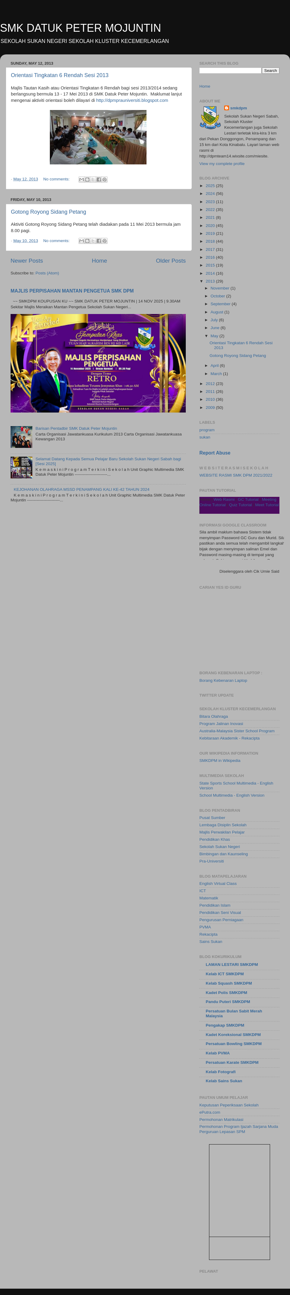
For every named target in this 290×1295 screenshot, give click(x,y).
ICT (202, 891)
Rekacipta (208, 934)
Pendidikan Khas (214, 839)
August (217, 312)
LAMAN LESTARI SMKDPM (232, 964)
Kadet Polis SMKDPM (226, 992)
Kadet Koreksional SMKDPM (233, 1034)
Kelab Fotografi (221, 1072)
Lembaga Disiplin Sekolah (222, 825)
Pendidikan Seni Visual (220, 912)
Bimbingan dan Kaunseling (223, 854)
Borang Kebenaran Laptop (223, 680)
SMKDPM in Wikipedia (219, 760)
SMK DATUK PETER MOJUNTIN (80, 28)
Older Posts (171, 260)
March (217, 373)
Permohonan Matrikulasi (221, 1119)
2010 (211, 399)
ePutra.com (209, 1112)
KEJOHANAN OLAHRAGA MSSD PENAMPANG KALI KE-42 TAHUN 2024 (81, 489)
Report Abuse (214, 452)
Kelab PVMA (218, 1053)
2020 (211, 225)
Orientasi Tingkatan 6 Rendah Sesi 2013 (59, 75)
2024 (211, 193)
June (216, 327)
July (215, 320)
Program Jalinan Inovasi (221, 723)
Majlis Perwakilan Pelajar (222, 832)
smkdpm (238, 108)
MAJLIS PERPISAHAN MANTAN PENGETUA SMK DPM (72, 290)
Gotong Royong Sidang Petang (48, 212)
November (220, 288)
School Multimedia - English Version (231, 795)
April (215, 365)
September (221, 304)
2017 (211, 249)
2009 (211, 407)
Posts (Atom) (47, 273)
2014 (211, 273)
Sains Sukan (210, 941)
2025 (211, 185)
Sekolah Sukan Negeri (219, 846)
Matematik (208, 898)
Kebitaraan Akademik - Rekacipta (229, 738)
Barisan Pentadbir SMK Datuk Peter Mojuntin (76, 428)
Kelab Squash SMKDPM (229, 983)
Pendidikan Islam (214, 905)
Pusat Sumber (212, 817)
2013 (211, 281)
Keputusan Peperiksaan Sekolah (229, 1105)
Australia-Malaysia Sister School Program (237, 731)
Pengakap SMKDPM (225, 1025)
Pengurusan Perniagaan (221, 920)
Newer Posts (27, 260)
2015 (211, 265)
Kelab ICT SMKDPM (225, 974)
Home (99, 260)
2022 (211, 209)
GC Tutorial (248, 499)
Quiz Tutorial (240, 505)
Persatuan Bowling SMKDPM (234, 1043)
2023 (211, 201)
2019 (211, 233)
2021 (211, 217)
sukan (204, 437)
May (215, 336)
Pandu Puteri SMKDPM (228, 1001)
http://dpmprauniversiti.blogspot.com (132, 100)
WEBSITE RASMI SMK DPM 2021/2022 (235, 475)
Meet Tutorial (267, 505)
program (206, 430)
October (218, 296)
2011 (211, 391)
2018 (211, 241)
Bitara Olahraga (213, 716)
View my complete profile (222, 163)
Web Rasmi (224, 499)
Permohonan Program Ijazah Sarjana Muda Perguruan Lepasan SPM (238, 1129)
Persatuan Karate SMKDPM (232, 1062)
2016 (211, 257)
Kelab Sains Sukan (224, 1081)
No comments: (57, 179)
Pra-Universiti (211, 861)
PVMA (205, 927)
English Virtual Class (218, 883)
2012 (211, 383)
